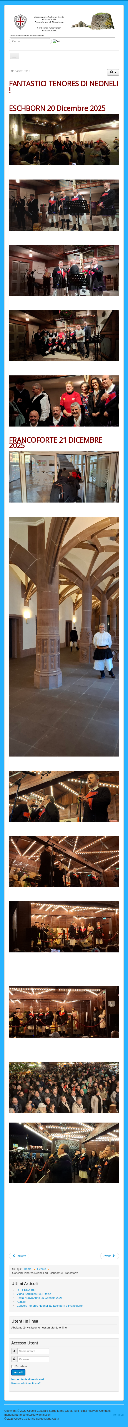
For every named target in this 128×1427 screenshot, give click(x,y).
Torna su (118, 1414)
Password (16, 1357)
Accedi (18, 1372)
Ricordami (21, 1366)
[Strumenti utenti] (113, 72)
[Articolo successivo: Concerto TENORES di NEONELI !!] (109, 1256)
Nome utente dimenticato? (27, 1379)
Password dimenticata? (25, 1383)
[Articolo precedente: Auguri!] (19, 1256)
